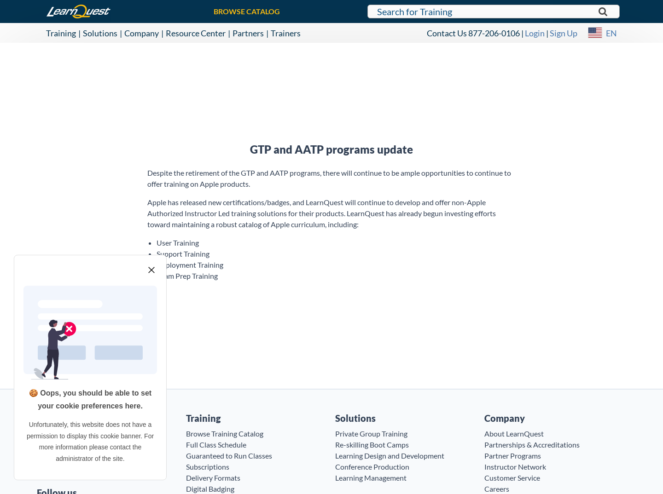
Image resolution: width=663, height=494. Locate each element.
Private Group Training (371, 433)
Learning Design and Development (389, 455)
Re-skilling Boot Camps (372, 444)
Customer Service (512, 477)
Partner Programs (512, 455)
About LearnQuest (514, 433)
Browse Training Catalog (224, 433)
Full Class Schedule (216, 444)
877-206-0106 (494, 33)
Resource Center (196, 33)
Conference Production (372, 466)
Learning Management (371, 477)
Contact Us (447, 33)
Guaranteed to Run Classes (229, 455)
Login (535, 33)
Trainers (286, 33)
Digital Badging (210, 488)
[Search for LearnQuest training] (493, 11)
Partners (248, 33)
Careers (496, 488)
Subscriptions (207, 466)
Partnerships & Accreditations (532, 444)
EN (611, 33)
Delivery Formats (213, 477)
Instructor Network (515, 466)
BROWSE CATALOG (247, 11)
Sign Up (563, 33)
